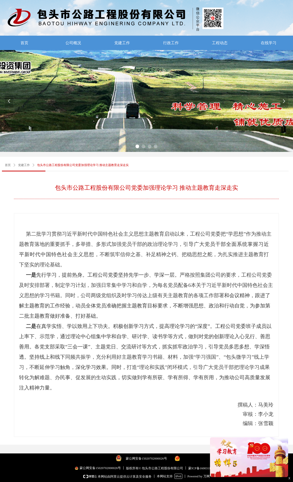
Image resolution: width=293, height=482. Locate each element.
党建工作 (24, 165)
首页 (8, 165)
